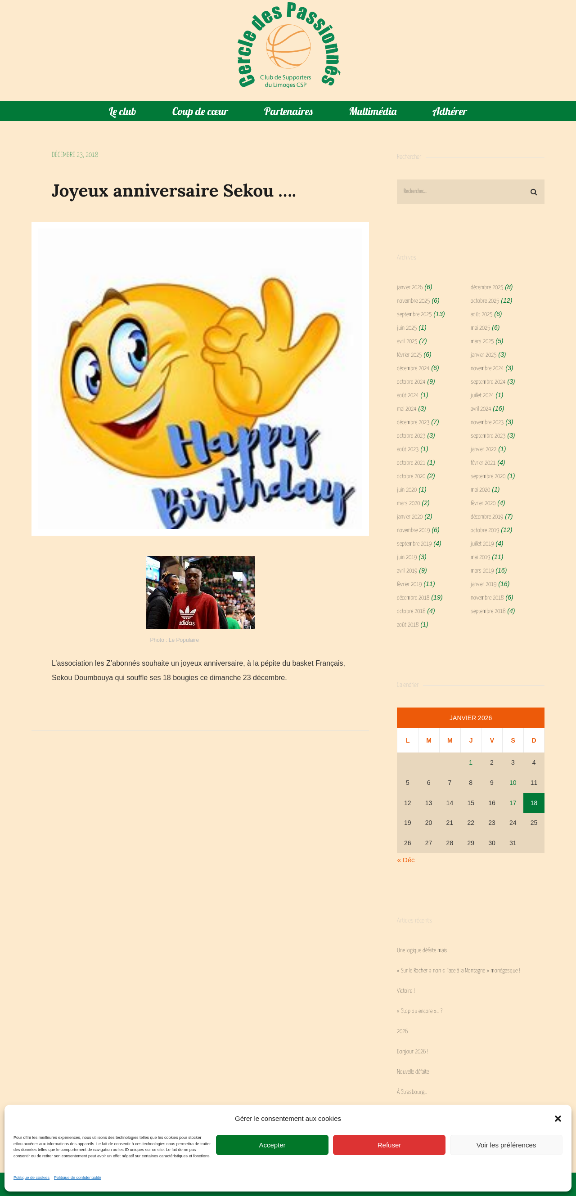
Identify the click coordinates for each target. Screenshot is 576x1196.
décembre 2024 (413, 369)
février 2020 (483, 503)
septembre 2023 (488, 436)
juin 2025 (407, 328)
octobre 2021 (411, 463)
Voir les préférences (506, 1145)
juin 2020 (407, 490)
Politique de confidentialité (77, 1177)
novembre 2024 (487, 369)
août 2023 (407, 449)
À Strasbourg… (412, 1092)
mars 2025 (482, 342)
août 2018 (407, 625)
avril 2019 (407, 571)
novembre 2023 (487, 423)
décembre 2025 (487, 288)
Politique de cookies (32, 1177)
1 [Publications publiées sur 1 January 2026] (470, 762)
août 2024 (407, 396)
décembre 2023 (413, 423)
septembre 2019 (414, 544)
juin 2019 (407, 557)
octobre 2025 (485, 301)
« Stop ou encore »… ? (419, 1011)
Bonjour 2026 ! (412, 1052)
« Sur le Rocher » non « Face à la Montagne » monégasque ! (458, 971)
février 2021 (483, 463)
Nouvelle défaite (413, 1072)
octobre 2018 (411, 611)
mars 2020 (408, 503)
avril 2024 (481, 409)
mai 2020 (480, 490)
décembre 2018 (413, 598)
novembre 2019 (413, 530)
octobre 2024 (411, 382)
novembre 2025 (413, 301)
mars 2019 (482, 571)
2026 (402, 1032)
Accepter (272, 1145)
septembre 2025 (414, 315)
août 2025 (481, 315)
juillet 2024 (482, 396)
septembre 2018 (488, 611)
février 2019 (409, 584)
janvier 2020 (410, 517)
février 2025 (409, 355)
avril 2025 (407, 342)
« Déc (405, 860)
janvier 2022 (483, 449)
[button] (558, 1118)
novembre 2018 (487, 598)
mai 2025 (480, 328)
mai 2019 (480, 557)
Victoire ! (406, 991)
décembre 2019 (487, 517)
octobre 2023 (411, 436)
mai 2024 (406, 409)
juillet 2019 (482, 544)
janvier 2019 (483, 584)
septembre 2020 (488, 476)
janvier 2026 (410, 288)
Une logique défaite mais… (423, 951)
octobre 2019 (485, 530)
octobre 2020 (411, 476)
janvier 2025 (483, 355)
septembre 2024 (488, 382)
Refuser (389, 1145)
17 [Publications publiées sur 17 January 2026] (513, 802)
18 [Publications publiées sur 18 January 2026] (534, 802)
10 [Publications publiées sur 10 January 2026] (513, 782)
